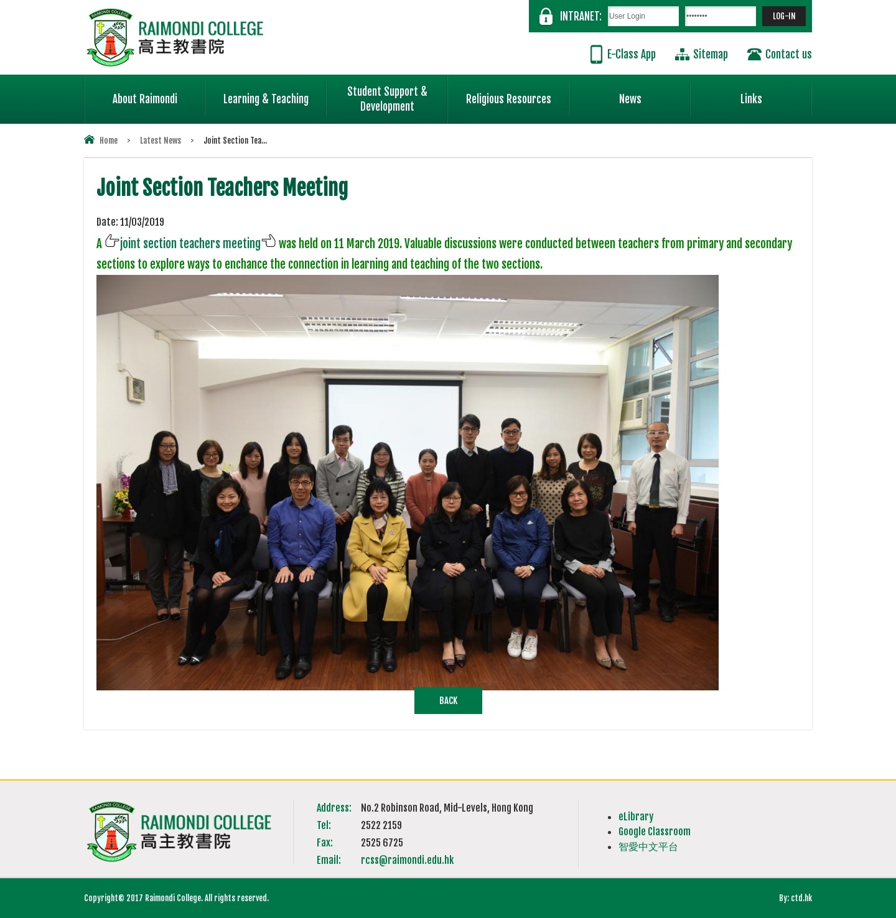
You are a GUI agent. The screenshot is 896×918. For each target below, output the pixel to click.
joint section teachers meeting (190, 243)
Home (109, 141)
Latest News (160, 141)
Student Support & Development (397, 94)
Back (448, 701)
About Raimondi (159, 94)
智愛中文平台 (648, 846)
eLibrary (635, 816)
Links (776, 94)
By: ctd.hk (795, 898)
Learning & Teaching (275, 94)
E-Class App (631, 54)
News (655, 94)
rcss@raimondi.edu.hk (407, 860)
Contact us (788, 54)
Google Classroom (654, 831)
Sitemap (710, 54)
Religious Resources (508, 99)
